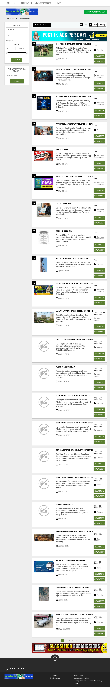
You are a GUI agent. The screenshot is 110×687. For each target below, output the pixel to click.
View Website (99, 61)
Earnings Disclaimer (80, 681)
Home (8, 3)
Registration (26, 3)
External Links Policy (95, 681)
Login (16, 3)
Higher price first (42, 25)
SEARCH (17, 60)
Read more (99, 56)
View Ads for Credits (43, 3)
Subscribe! (16, 81)
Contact (57, 3)
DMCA (82, 675)
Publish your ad (95, 12)
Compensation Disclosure (82, 678)
